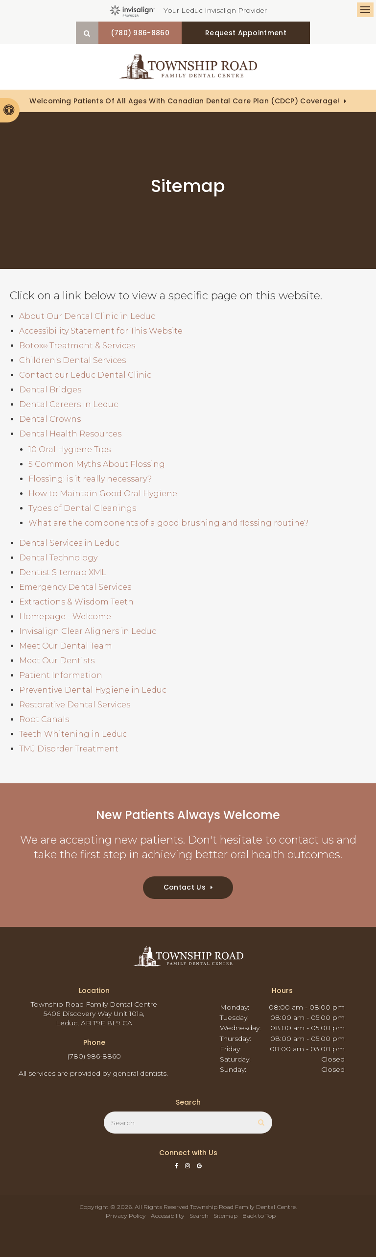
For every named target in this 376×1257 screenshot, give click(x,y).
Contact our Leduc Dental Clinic (85, 375)
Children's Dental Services (72, 360)
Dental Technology (58, 557)
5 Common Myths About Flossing (96, 464)
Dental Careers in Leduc (68, 404)
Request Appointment (246, 33)
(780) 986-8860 (150, 33)
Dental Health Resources (70, 433)
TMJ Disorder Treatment (68, 748)
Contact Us (185, 887)
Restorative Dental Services (74, 704)
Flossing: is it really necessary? (90, 478)
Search (199, 1215)
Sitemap (225, 1215)
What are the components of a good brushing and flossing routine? (168, 523)
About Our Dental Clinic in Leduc (87, 316)
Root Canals (44, 719)
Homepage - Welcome (65, 616)
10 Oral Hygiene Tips (69, 449)
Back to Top (259, 1215)
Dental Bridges (50, 389)
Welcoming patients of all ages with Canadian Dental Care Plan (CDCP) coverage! (184, 101)
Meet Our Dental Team (65, 646)
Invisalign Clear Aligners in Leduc (87, 631)
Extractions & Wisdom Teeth (76, 601)
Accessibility (168, 1215)
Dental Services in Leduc (69, 543)
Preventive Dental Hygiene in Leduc (92, 690)
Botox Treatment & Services (77, 345)
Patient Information (60, 675)
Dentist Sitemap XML (62, 572)
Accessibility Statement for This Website (101, 331)
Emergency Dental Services (75, 587)
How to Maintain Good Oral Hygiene (102, 493)
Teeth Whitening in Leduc (73, 734)
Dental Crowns (50, 419)
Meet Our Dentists (56, 660)
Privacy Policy (126, 1215)
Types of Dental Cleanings (82, 508)
